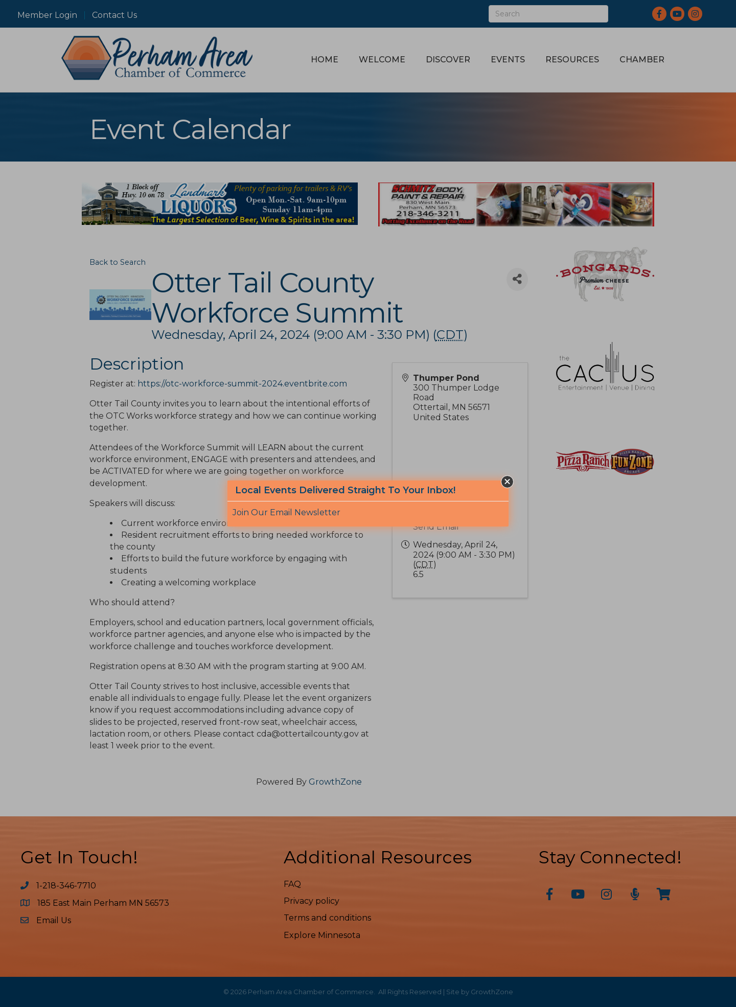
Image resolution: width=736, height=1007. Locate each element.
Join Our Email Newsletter (286, 512)
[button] (507, 481)
